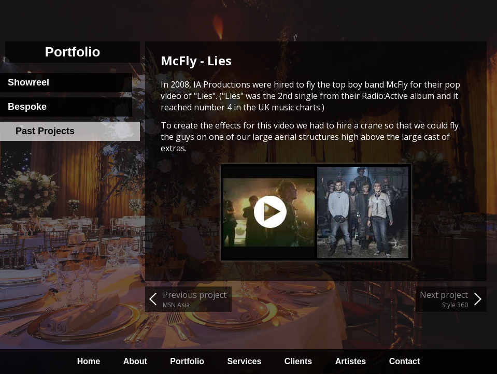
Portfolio (187, 361)
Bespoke (27, 107)
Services (245, 361)
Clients (298, 361)
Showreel (28, 82)
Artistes (350, 361)
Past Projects (45, 131)
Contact (404, 361)
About (135, 361)
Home (88, 361)
